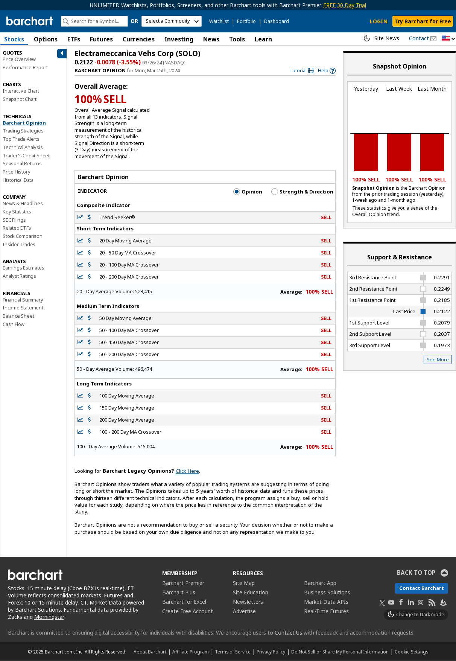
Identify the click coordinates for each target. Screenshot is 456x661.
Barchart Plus (178, 592)
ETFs (73, 39)
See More (438, 359)
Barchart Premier (183, 582)
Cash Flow (13, 324)
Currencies (139, 39)
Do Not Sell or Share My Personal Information (340, 652)
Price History (16, 171)
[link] (301, 70)
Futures (101, 39)
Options (46, 39)
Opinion (247, 191)
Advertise (244, 611)
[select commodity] (171, 21)
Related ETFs (17, 227)
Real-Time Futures (326, 611)
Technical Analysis (23, 147)
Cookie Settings (411, 652)
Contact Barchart (421, 588)
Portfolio (246, 21)
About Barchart (150, 652)
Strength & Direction (302, 191)
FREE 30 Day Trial (344, 5)
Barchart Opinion (24, 122)
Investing (178, 39)
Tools (237, 39)
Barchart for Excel (184, 601)
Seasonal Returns (22, 163)
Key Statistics (17, 211)
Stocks (14, 39)
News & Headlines (23, 203)
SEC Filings (14, 219)
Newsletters (248, 601)
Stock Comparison (23, 236)
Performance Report (25, 67)
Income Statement (23, 307)
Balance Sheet (18, 315)
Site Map (244, 582)
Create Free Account (187, 611)
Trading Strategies (23, 130)
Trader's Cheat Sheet (26, 155)
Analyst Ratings (19, 276)
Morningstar (49, 616)
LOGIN (379, 21)
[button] (448, 39)
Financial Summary (23, 299)
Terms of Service (233, 652)
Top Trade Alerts (21, 139)
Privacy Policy (271, 652)
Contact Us (288, 632)
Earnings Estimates (23, 267)
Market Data (105, 602)
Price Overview (19, 59)
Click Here (187, 471)
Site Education (250, 592)
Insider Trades (19, 244)
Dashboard (276, 21)
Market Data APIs (326, 601)
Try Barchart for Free (422, 21)
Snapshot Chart (19, 99)
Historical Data (18, 180)
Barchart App (320, 582)
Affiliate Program (190, 652)
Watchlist (219, 21)
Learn (263, 39)
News (211, 39)
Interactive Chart (21, 90)
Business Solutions (327, 592)
